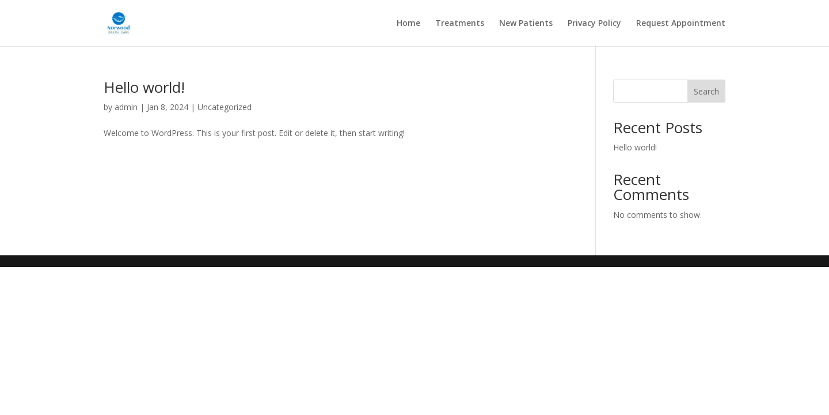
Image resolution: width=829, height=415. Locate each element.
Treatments (459, 23)
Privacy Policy (594, 23)
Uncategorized (224, 106)
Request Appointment (680, 23)
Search (706, 91)
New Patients (526, 23)
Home (408, 23)
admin (126, 106)
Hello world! (144, 87)
